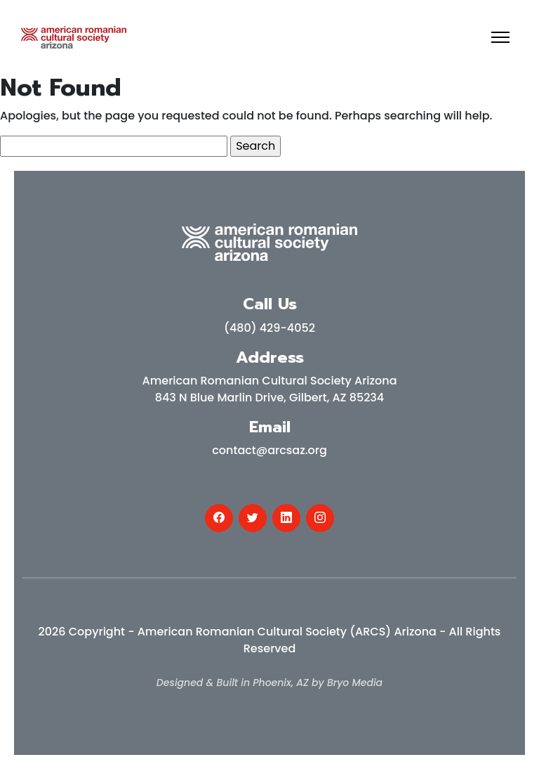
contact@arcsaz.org (269, 450)
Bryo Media (354, 683)
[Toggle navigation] (500, 37)
